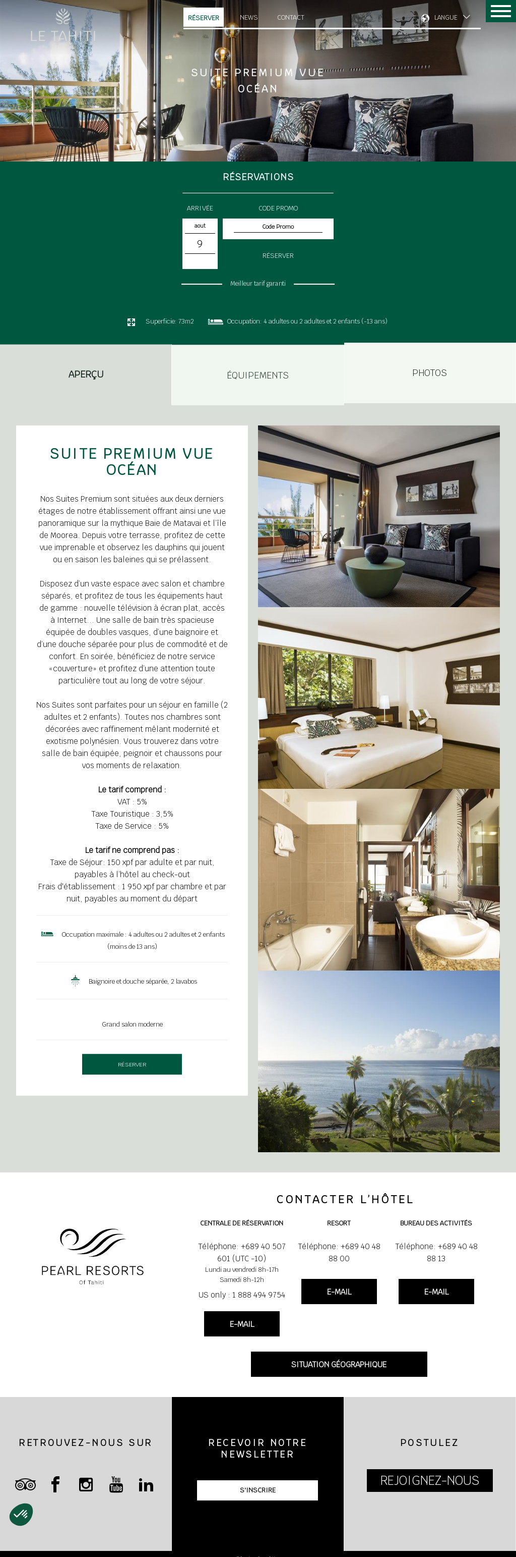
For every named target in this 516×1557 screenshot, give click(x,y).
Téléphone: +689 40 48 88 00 (339, 1252)
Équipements (258, 372)
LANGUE (446, 18)
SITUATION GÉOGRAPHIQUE (338, 1364)
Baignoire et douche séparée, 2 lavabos (143, 981)
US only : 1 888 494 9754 (242, 1295)
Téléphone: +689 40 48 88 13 (436, 1252)
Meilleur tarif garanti (257, 283)
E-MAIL (242, 1324)
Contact (290, 17)
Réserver (203, 18)
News (249, 17)
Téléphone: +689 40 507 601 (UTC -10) (242, 1252)
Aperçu (86, 376)
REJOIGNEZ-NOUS (429, 1480)
